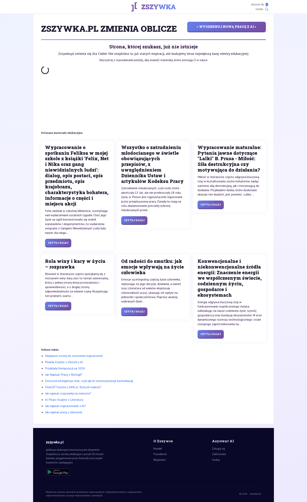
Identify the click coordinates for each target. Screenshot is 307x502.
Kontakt (158, 448)
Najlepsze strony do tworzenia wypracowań (74, 356)
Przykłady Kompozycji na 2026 (65, 368)
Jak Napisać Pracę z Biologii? (63, 374)
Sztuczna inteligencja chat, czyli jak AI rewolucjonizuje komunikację (89, 381)
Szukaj (262, 9)
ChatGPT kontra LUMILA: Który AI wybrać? (73, 387)
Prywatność (160, 454)
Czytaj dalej (58, 242)
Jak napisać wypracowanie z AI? (65, 406)
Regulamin (160, 459)
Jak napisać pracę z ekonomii (63, 412)
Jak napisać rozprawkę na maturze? (68, 393)
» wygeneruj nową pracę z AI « (226, 26)
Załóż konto (219, 454)
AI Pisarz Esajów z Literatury (64, 400)
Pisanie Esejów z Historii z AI (64, 362)
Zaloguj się (259, 4)
